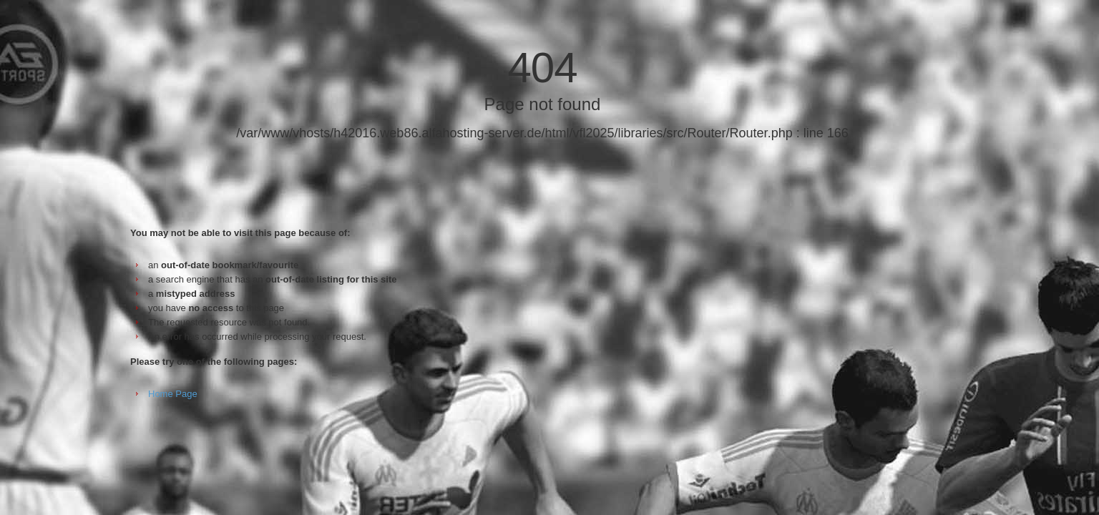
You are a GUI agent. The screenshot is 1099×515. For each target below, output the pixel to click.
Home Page (172, 393)
